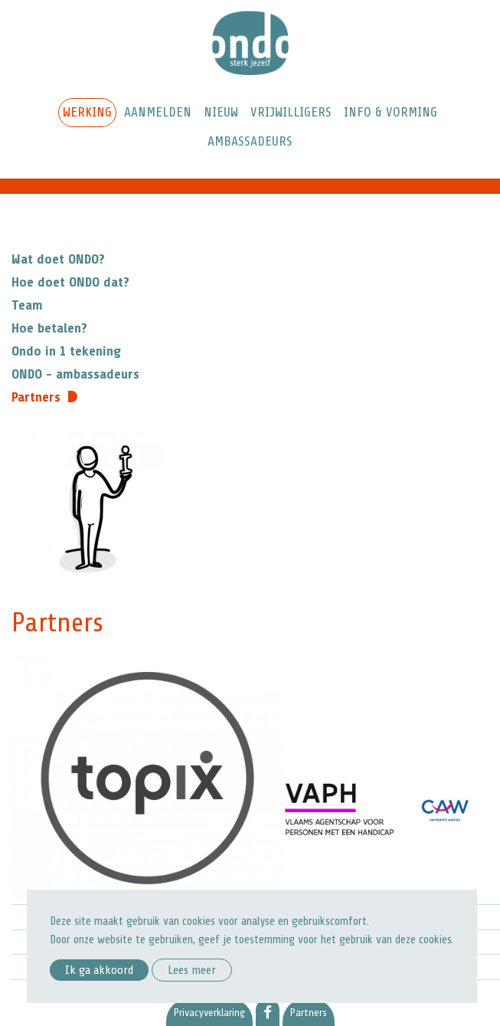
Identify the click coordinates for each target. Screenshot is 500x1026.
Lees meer (192, 970)
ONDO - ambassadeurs (75, 374)
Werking (87, 112)
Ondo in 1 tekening (66, 351)
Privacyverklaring (209, 1012)
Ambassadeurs (250, 141)
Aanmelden (157, 112)
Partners (35, 397)
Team (27, 305)
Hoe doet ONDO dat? (70, 282)
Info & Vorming (390, 112)
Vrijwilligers (291, 112)
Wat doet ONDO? (58, 259)
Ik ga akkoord (99, 970)
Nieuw (221, 112)
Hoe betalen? (49, 328)
